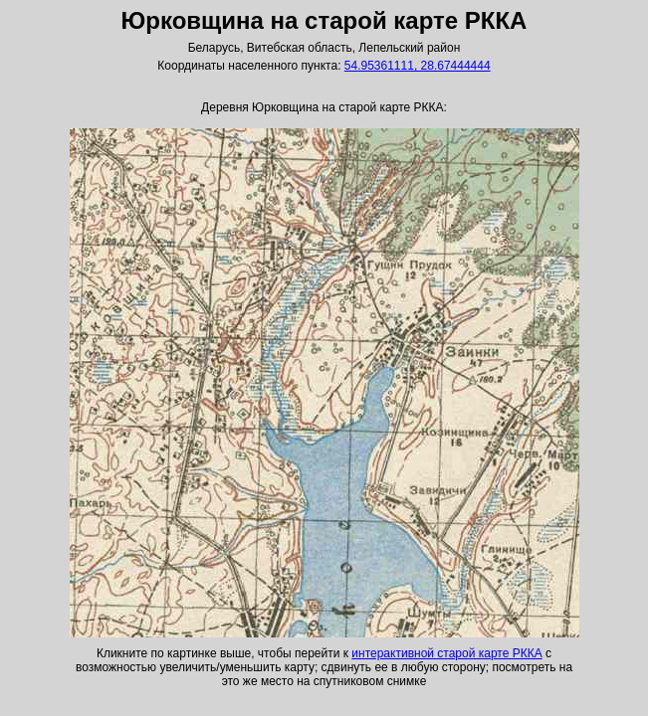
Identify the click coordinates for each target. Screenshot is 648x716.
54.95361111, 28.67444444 (417, 66)
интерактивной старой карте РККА (446, 653)
